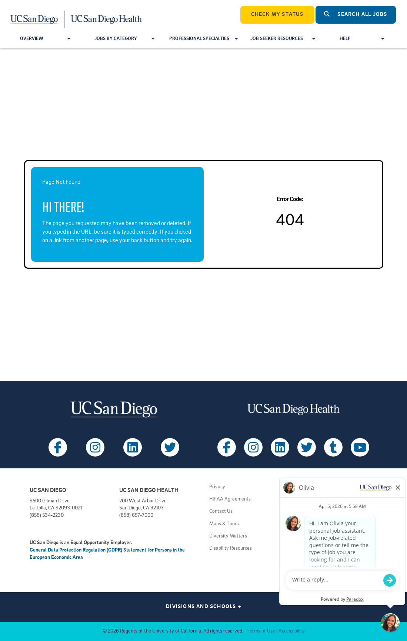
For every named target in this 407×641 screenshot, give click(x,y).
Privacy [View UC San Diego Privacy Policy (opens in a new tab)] (217, 487)
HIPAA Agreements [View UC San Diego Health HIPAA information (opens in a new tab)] (230, 499)
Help (362, 38)
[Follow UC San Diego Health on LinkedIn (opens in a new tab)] (280, 447)
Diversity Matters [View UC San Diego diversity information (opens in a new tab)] (228, 536)
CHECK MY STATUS (277, 14)
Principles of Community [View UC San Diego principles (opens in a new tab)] (321, 499)
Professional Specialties (203, 38)
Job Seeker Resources (282, 38)
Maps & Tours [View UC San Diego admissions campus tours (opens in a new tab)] (224, 524)
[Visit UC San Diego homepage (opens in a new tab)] (114, 409)
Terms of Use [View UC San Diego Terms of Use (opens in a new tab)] (261, 631)
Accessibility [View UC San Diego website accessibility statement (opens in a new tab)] (291, 631)
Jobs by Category (124, 38)
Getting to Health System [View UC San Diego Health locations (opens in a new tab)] (323, 548)
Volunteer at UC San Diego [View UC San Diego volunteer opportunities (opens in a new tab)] (324, 524)
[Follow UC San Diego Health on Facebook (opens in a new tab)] (226, 447)
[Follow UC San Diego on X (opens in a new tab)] (170, 447)
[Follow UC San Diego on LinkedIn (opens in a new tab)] (132, 447)
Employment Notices (318, 487)
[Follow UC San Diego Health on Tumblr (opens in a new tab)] (333, 447)
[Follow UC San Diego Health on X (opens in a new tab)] (306, 447)
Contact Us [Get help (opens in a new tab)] (221, 511)
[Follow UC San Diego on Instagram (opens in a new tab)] (95, 447)
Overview (45, 38)
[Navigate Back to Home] (76, 15)
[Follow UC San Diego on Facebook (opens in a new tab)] (58, 447)
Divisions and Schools (203, 607)
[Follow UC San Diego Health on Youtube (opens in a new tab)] (360, 447)
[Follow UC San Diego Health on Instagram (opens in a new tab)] (253, 447)
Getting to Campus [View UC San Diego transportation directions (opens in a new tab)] (316, 536)
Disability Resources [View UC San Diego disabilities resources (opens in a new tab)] (230, 548)
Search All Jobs (355, 14)
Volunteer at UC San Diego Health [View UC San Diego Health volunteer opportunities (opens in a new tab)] (331, 511)
